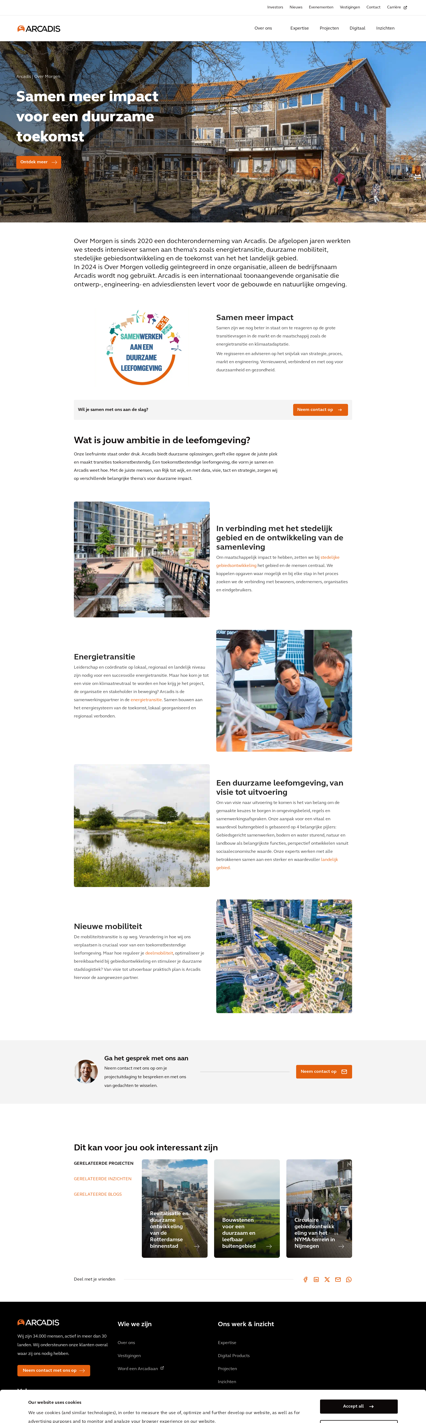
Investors (275, 7)
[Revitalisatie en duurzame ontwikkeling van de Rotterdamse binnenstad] (175, 1208)
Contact (374, 7)
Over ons (263, 28)
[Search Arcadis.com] (405, 28)
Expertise (299, 28)
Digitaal (357, 28)
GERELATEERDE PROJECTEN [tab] (103, 1164)
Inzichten (385, 28)
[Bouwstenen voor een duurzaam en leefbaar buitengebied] (247, 1208)
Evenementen (321, 7)
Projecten (329, 28)
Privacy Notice (129, 1409)
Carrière (394, 7)
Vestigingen (350, 7)
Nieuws (296, 7)
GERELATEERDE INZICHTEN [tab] (102, 1179)
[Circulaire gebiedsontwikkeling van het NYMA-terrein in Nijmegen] (319, 1208)
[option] (213, 129)
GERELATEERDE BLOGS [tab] (98, 1194)
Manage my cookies (353, 1397)
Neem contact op (315, 410)
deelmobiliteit (159, 953)
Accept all (353, 1376)
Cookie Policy (170, 1409)
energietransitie (146, 700)
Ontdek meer (34, 162)
